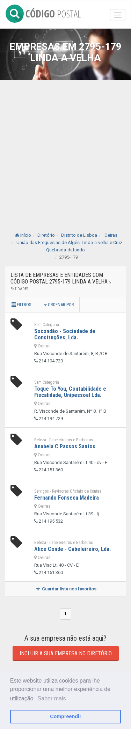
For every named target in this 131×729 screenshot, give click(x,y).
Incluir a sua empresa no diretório (66, 653)
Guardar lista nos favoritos (65, 588)
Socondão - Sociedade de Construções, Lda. (64, 334)
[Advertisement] (65, 149)
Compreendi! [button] (65, 716)
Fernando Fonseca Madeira (66, 497)
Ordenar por (59, 304)
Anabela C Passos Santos (64, 446)
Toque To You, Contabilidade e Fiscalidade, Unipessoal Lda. (70, 391)
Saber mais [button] (52, 698)
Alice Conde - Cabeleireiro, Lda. (72, 549)
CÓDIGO (43, 12)
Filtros (20, 304)
